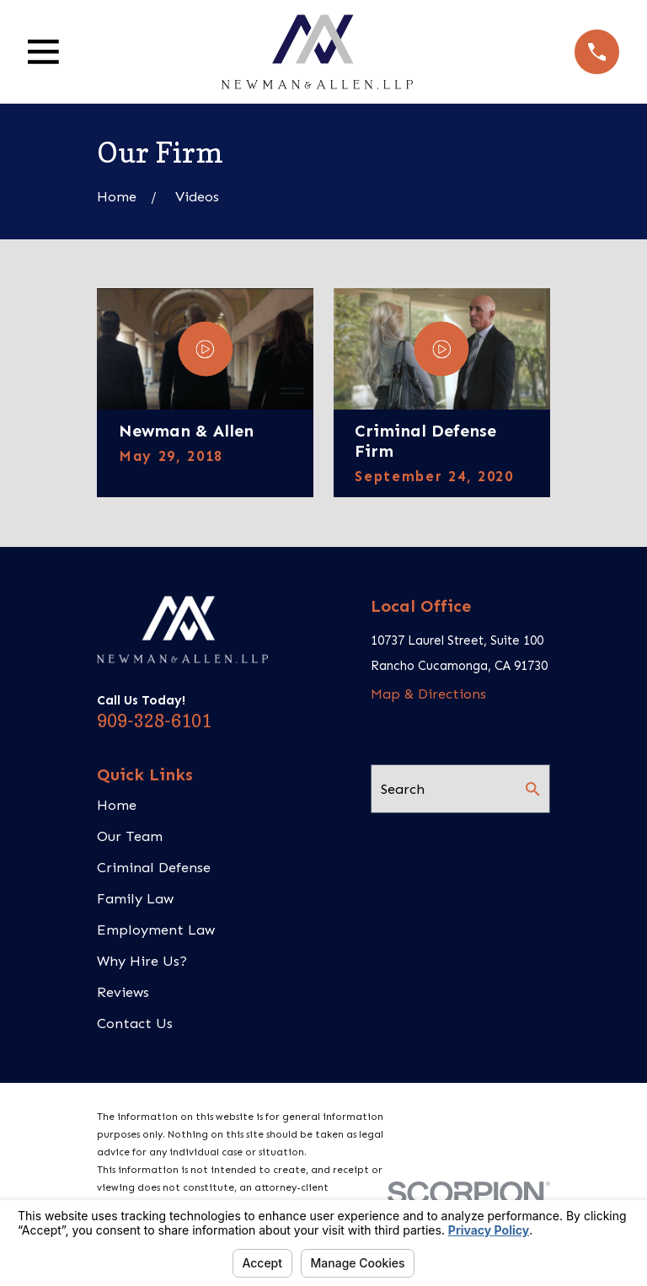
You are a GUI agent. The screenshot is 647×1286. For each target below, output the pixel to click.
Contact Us (135, 1023)
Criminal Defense (154, 867)
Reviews (123, 991)
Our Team (130, 836)
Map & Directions (428, 693)
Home (116, 804)
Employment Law (156, 929)
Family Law (135, 898)
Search (403, 788)
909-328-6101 (154, 720)
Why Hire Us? (142, 960)
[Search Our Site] (533, 789)
